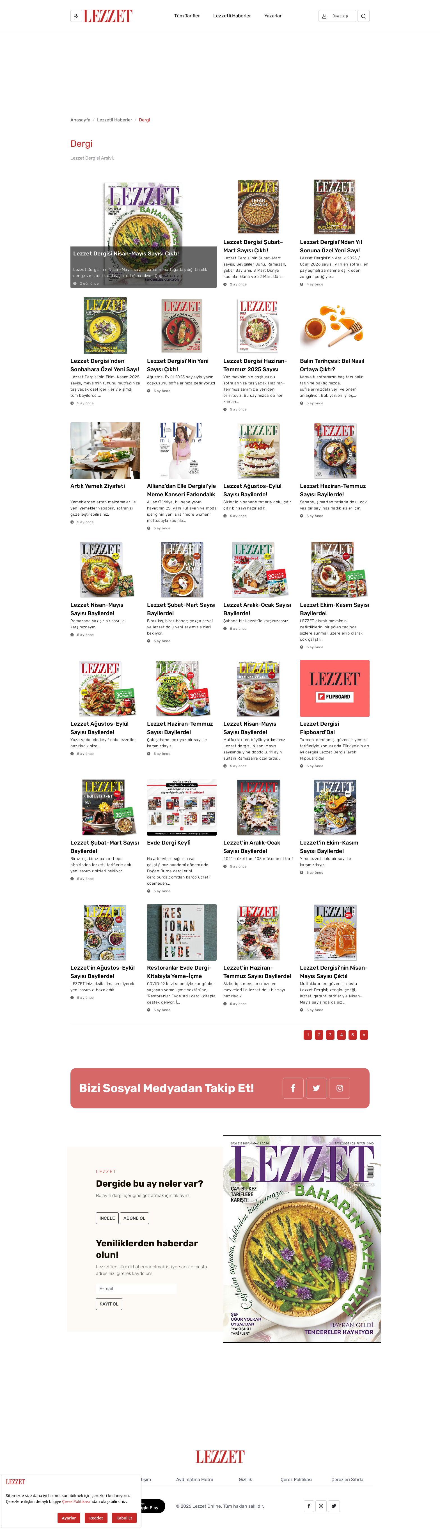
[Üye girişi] (337, 16)
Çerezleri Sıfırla (347, 1479)
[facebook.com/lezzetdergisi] (293, 1088)
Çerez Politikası (296, 1479)
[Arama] (364, 16)
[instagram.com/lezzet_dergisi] (339, 1088)
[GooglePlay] (141, 1506)
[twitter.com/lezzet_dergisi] (316, 1088)
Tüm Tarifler (187, 16)
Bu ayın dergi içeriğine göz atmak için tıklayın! (142, 1195)
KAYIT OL (109, 1304)
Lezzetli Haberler (232, 16)
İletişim (143, 1479)
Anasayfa (80, 120)
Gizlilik (245, 1479)
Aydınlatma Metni (194, 1479)
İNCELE (107, 1218)
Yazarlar (272, 16)
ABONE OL (134, 1218)
